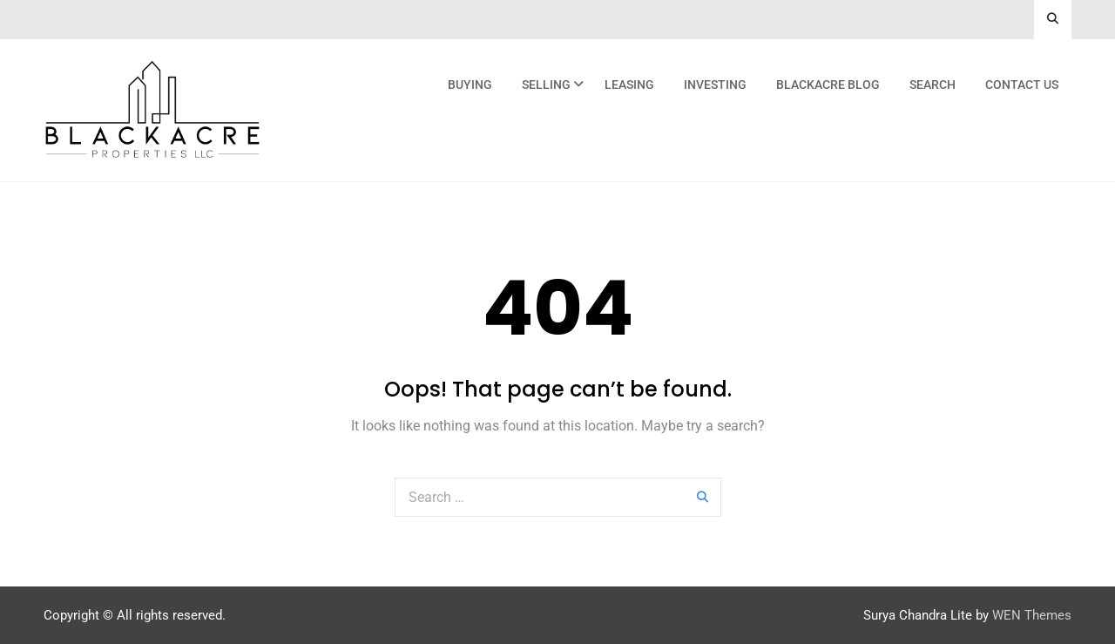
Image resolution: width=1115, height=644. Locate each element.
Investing (715, 85)
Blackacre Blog (828, 85)
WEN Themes (1031, 615)
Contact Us (1021, 85)
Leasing (629, 85)
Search (932, 85)
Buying (470, 85)
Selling (546, 85)
